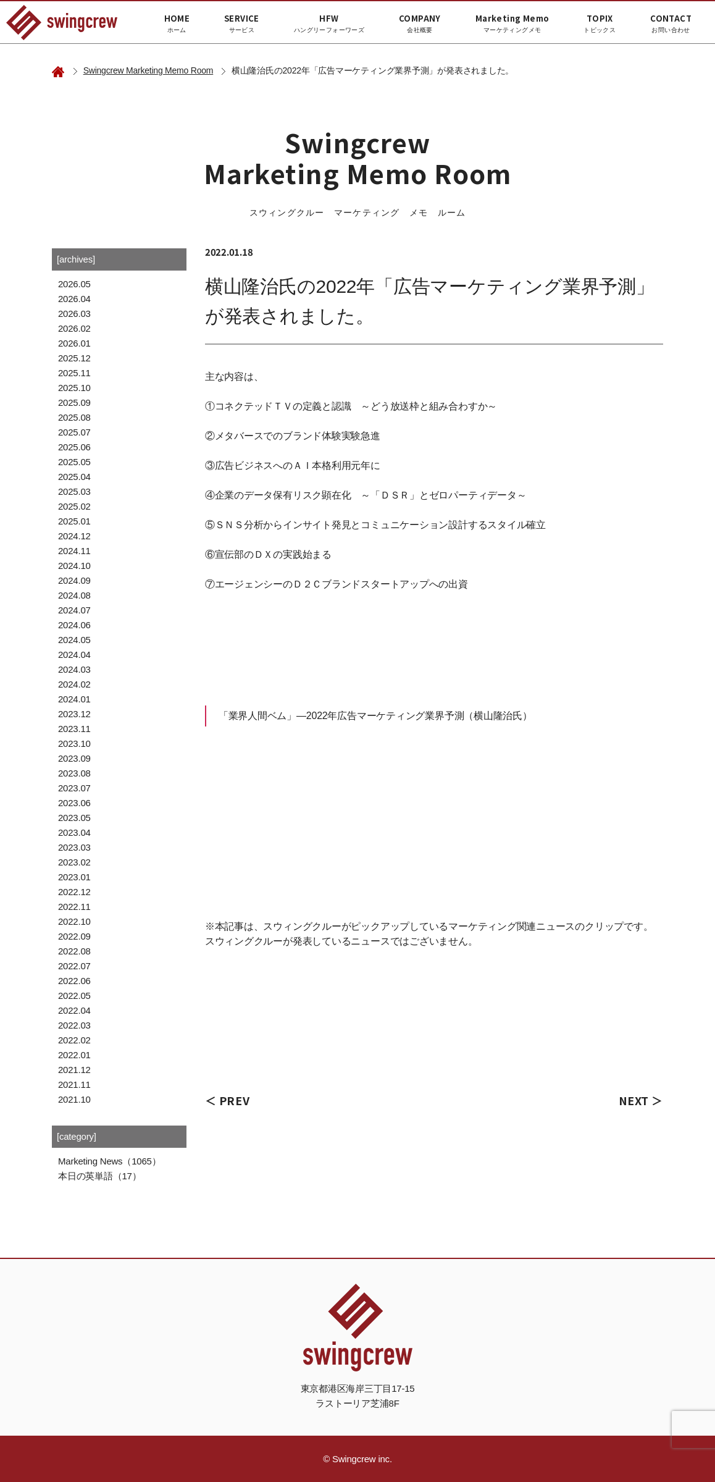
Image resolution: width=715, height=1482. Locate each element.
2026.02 (74, 328)
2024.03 (74, 669)
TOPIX (599, 23)
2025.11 (74, 373)
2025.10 (74, 387)
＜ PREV (227, 1100)
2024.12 (74, 536)
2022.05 (74, 995)
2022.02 (74, 1040)
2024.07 (74, 610)
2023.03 (74, 847)
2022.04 (74, 1010)
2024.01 (74, 699)
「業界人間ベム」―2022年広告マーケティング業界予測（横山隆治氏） (375, 715)
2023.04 (74, 832)
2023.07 (74, 788)
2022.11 (74, 906)
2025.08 (74, 417)
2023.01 (74, 877)
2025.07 (74, 432)
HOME (177, 23)
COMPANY (420, 23)
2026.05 (74, 284)
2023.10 (74, 743)
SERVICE (241, 23)
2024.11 (74, 550)
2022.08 (74, 951)
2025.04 (74, 476)
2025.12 (74, 358)
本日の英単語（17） (99, 1176)
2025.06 (74, 447)
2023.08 (74, 773)
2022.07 (74, 966)
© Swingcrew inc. (357, 1459)
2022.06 (74, 980)
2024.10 (74, 565)
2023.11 (74, 728)
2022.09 (74, 936)
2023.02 (74, 862)
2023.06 (74, 803)
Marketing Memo (512, 23)
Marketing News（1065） (109, 1161)
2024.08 (74, 595)
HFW (329, 23)
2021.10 (74, 1099)
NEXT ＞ (641, 1100)
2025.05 (74, 462)
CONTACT (671, 23)
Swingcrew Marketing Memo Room (148, 70)
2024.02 (74, 684)
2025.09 (74, 402)
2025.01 (74, 521)
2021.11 (74, 1084)
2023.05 (74, 817)
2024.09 (74, 580)
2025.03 (74, 491)
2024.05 (74, 639)
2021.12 (74, 1069)
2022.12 (74, 891)
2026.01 (74, 343)
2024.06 (74, 625)
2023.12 (74, 714)
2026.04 (74, 298)
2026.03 (74, 313)
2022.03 (74, 1025)
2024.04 (74, 654)
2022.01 (74, 1055)
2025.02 (74, 506)
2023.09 (74, 758)
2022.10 (74, 921)
